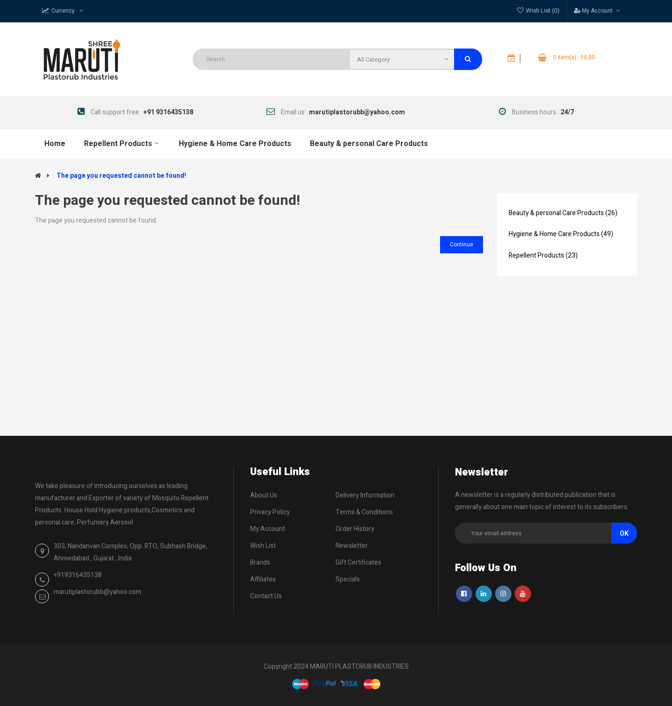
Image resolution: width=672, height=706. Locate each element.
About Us (263, 495)
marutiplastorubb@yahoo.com (97, 592)
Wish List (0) (543, 10)
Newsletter (352, 546)
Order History (355, 529)
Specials (348, 579)
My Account (267, 529)
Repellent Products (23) (543, 255)
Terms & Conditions (364, 512)
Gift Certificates (358, 562)
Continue (461, 244)
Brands (260, 562)
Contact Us (266, 596)
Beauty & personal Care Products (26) (563, 213)
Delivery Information (365, 495)
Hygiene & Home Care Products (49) (561, 234)
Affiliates (263, 579)
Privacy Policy (270, 512)
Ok (624, 533)
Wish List (263, 546)
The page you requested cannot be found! (121, 176)
